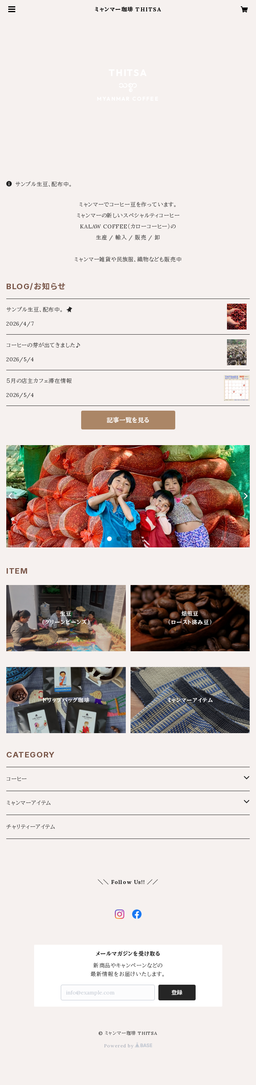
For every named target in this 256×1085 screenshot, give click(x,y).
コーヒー (16, 779)
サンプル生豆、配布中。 (39, 184)
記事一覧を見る (128, 420)
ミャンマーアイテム (28, 802)
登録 (176, 992)
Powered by (128, 1046)
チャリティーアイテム (31, 826)
